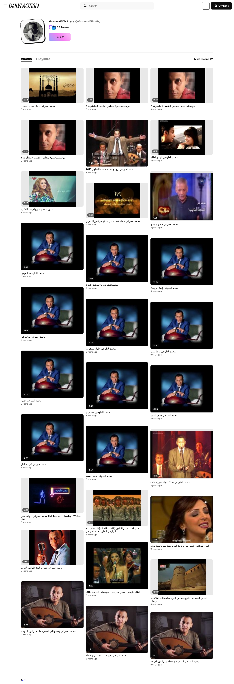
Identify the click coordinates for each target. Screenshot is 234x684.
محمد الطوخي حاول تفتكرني (101, 348)
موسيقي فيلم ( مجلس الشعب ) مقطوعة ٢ (172, 106)
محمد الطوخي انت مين (98, 412)
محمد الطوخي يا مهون (32, 273)
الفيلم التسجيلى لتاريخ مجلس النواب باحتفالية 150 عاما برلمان (178, 600)
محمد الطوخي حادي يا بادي (164, 224)
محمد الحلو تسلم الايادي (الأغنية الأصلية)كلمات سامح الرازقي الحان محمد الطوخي (113, 530)
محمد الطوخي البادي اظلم (164, 157)
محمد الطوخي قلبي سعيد (99, 476)
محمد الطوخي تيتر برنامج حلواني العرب (42, 567)
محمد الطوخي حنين (31, 400)
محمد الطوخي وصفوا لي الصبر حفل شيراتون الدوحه (48, 631)
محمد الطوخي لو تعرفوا (33, 336)
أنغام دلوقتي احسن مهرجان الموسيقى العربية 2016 (113, 592)
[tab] (26, 59)
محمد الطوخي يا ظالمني (163, 351)
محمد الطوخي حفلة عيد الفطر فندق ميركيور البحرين (113, 221)
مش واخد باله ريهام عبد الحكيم (37, 209)
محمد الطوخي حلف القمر (164, 415)
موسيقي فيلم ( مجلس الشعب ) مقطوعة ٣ (108, 106)
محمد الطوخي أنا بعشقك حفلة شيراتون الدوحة (174, 661)
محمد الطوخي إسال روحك (164, 288)
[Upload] (206, 6)
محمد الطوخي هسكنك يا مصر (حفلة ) (170, 482)
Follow (60, 37)
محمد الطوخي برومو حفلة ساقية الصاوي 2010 (110, 169)
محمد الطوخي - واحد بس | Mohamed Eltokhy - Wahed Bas (51, 518)
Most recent (203, 59)
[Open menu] (5, 6)
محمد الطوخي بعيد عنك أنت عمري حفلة (107, 655)
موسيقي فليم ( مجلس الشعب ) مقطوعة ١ (43, 157)
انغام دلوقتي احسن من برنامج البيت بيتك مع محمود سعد (179, 545)
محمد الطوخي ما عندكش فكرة (102, 284)
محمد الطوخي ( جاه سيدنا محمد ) (38, 106)
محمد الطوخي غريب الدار (34, 464)
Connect (221, 6)
